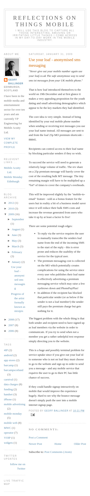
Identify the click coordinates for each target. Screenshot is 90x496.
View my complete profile (11, 142)
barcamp (9, 365)
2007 (11, 325)
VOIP (7, 437)
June (15, 235)
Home (58, 443)
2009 (11, 214)
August (16, 229)
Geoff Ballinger (15, 81)
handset (8, 394)
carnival (8, 379)
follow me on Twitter (17, 466)
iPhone (8, 399)
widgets (8, 442)
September (18, 219)
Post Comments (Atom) (58, 452)
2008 (11, 319)
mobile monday (13, 413)
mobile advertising (14, 404)
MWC (7, 427)
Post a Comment (38, 437)
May (15, 240)
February (17, 252)
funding (8, 389)
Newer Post (35, 443)
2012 (11, 202)
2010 (11, 208)
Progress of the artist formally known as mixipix (18, 302)
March (16, 246)
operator (8, 432)
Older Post (80, 443)
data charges (11, 384)
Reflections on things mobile (45, 21)
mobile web (10, 422)
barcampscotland (13, 370)
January (16, 262)
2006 (11, 330)
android (8, 355)
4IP (6, 350)
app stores (9, 360)
